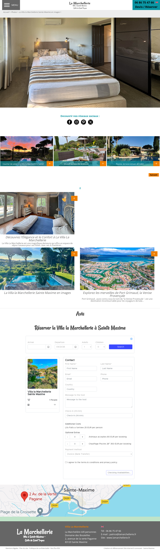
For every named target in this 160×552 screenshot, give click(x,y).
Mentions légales (12, 548)
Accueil (6, 12)
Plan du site (23, 548)
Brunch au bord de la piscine (76, 164)
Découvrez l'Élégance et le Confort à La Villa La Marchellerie (37, 238)
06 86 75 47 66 (144, 2)
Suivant (153, 175)
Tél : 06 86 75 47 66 (111, 530)
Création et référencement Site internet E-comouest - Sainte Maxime (129, 548)
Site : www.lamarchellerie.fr (115, 537)
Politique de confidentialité (39, 548)
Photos (14, 12)
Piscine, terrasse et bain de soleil (130, 164)
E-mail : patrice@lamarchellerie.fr (118, 534)
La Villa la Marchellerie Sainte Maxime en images (39, 12)
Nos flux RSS (55, 548)
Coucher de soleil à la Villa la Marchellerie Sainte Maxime (23, 165)
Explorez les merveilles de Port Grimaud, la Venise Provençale (117, 294)
